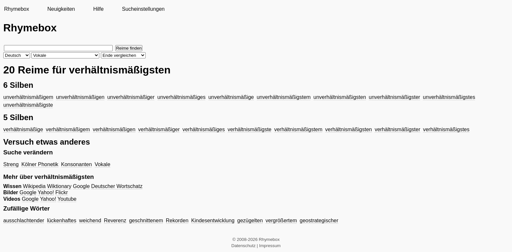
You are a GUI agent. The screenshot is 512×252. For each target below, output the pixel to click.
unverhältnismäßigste (28, 105)
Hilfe (98, 9)
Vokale (102, 164)
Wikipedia (34, 186)
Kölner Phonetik (40, 164)
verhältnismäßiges (204, 129)
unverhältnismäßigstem (284, 97)
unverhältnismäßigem (28, 97)
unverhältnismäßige (231, 97)
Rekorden (177, 220)
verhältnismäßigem (68, 129)
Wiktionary (59, 186)
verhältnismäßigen (114, 129)
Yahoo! (46, 192)
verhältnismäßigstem (298, 129)
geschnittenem (146, 220)
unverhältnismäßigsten (339, 97)
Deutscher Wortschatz (116, 186)
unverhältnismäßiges (181, 97)
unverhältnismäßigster (394, 97)
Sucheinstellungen (143, 9)
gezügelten (250, 220)
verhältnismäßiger (159, 129)
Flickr (62, 192)
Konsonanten (76, 164)
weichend (90, 220)
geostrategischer (319, 220)
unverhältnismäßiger (130, 97)
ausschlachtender (23, 220)
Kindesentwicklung (213, 220)
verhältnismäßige (23, 129)
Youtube (66, 199)
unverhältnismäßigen (80, 97)
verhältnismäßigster (397, 129)
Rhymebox (16, 9)
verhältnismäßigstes (446, 129)
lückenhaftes (61, 220)
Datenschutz (244, 245)
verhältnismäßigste (249, 129)
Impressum (270, 245)
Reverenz (115, 220)
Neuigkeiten (61, 9)
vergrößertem (281, 220)
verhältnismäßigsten (348, 129)
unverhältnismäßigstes (449, 97)
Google (81, 186)
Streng (11, 164)
